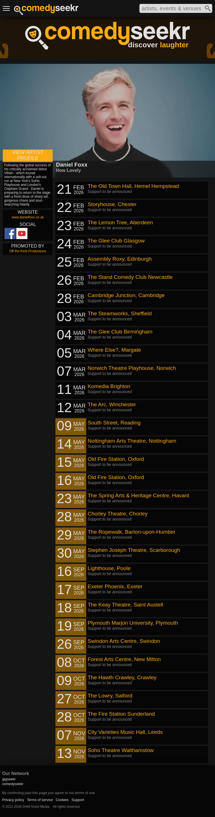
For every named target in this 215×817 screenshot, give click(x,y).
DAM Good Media (36, 807)
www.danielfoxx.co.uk (28, 217)
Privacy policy (13, 800)
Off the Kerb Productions (27, 251)
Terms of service (40, 800)
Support (77, 800)
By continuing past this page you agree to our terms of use (48, 793)
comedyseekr (13, 784)
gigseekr (9, 779)
